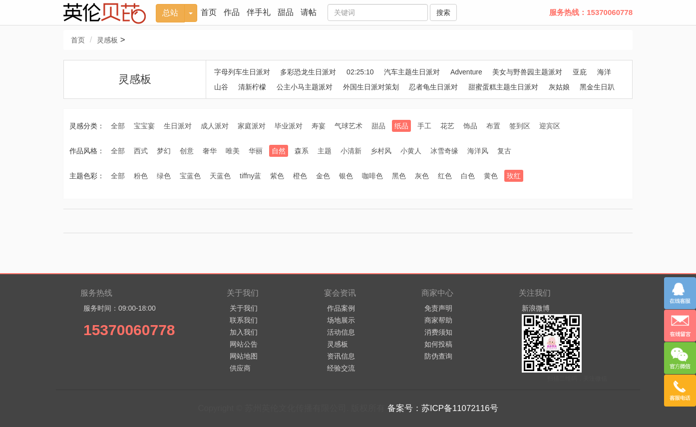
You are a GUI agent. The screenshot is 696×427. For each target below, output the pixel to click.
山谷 (221, 87)
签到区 (519, 126)
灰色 (422, 176)
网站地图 (244, 356)
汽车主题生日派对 (412, 72)
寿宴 (319, 126)
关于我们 (244, 308)
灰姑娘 (559, 87)
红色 (445, 176)
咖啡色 (372, 176)
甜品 (286, 12)
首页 (209, 12)
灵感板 (107, 40)
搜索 (443, 12)
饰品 (470, 126)
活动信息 (341, 332)
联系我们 (244, 320)
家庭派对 (252, 126)
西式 (141, 151)
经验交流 (341, 368)
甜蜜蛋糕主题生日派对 (503, 87)
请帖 (309, 12)
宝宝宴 (144, 126)
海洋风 (477, 151)
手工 (424, 126)
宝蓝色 (190, 176)
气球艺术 (348, 126)
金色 (323, 176)
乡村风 (380, 151)
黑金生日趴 (597, 87)
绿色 (164, 176)
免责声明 (438, 308)
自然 (279, 151)
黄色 (491, 176)
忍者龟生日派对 (433, 87)
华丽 (256, 151)
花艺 (447, 126)
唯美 (233, 151)
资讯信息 (341, 356)
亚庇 (580, 72)
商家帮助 (438, 320)
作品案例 (341, 308)
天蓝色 (220, 176)
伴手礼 (259, 12)
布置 (493, 126)
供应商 (240, 368)
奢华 (210, 151)
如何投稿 (438, 344)
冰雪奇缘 (444, 151)
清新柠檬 (252, 87)
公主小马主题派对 (305, 87)
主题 (325, 151)
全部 (118, 126)
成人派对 (215, 126)
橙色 (300, 176)
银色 (346, 176)
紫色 (277, 176)
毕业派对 (289, 126)
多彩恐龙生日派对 (308, 72)
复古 (504, 151)
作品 (232, 12)
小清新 (351, 151)
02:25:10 (360, 72)
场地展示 (341, 320)
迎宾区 (549, 126)
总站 (170, 12)
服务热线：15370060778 (591, 12)
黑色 (399, 176)
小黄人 (410, 151)
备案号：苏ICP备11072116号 (442, 408)
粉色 (141, 176)
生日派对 (178, 126)
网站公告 (244, 344)
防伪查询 (438, 356)
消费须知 (438, 332)
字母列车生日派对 (242, 72)
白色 (468, 176)
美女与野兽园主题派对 (527, 72)
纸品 (401, 126)
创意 (187, 151)
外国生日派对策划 (371, 87)
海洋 (604, 72)
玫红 (514, 176)
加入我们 (244, 332)
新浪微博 (536, 308)
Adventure (466, 72)
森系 (302, 151)
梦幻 (164, 151)
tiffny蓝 (250, 176)
